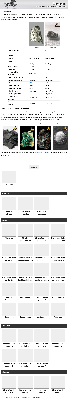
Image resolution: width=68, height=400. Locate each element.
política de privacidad (30, 397)
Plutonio (59, 123)
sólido (31, 83)
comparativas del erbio (41, 152)
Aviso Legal (38, 397)
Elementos (59, 3)
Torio (9, 123)
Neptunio (42, 123)
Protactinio (26, 123)
